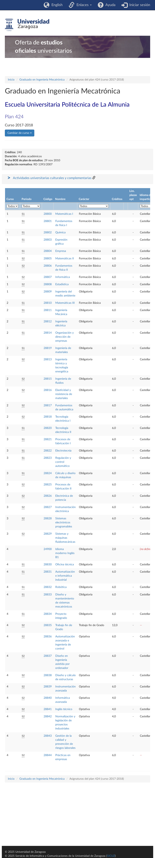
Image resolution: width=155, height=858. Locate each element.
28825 (48, 484)
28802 (48, 232)
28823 (48, 458)
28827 (48, 507)
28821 (48, 439)
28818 (48, 416)
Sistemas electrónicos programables (63, 522)
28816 (48, 390)
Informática (62, 277)
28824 (48, 473)
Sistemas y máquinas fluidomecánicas (65, 537)
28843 (48, 735)
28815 (48, 378)
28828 (48, 518)
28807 (48, 277)
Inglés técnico (63, 709)
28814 (48, 332)
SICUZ (111, 856)
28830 (48, 564)
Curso (10, 199)
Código (47, 199)
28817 (48, 405)
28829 (48, 533)
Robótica (61, 587)
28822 (48, 450)
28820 (48, 428)
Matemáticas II (64, 258)
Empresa (60, 251)
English (56, 5)
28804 (48, 251)
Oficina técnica (64, 564)
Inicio (11, 79)
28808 (48, 284)
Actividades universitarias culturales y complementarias (52, 178)
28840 (48, 698)
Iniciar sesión (138, 5)
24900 (48, 549)
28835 (48, 625)
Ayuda (109, 5)
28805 (48, 258)
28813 (48, 359)
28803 (48, 239)
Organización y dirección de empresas (64, 336)
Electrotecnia (63, 450)
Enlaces (83, 5)
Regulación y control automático (63, 462)
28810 (48, 303)
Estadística (62, 284)
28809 (48, 291)
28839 (48, 686)
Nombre (60, 199)
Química (60, 232)
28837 (48, 656)
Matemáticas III (65, 303)
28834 (48, 614)
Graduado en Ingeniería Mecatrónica (42, 79)
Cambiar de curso (19, 133)
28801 (48, 221)
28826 (48, 495)
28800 (48, 214)
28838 (48, 675)
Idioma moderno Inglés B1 (64, 553)
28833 (48, 594)
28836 (48, 636)
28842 (48, 716)
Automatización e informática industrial (65, 575)
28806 (48, 265)
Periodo (26, 199)
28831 (48, 571)
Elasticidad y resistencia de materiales (63, 394)
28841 (48, 709)
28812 (48, 321)
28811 (48, 310)
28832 (48, 587)
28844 (48, 755)
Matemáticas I (64, 214)
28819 (48, 348)
